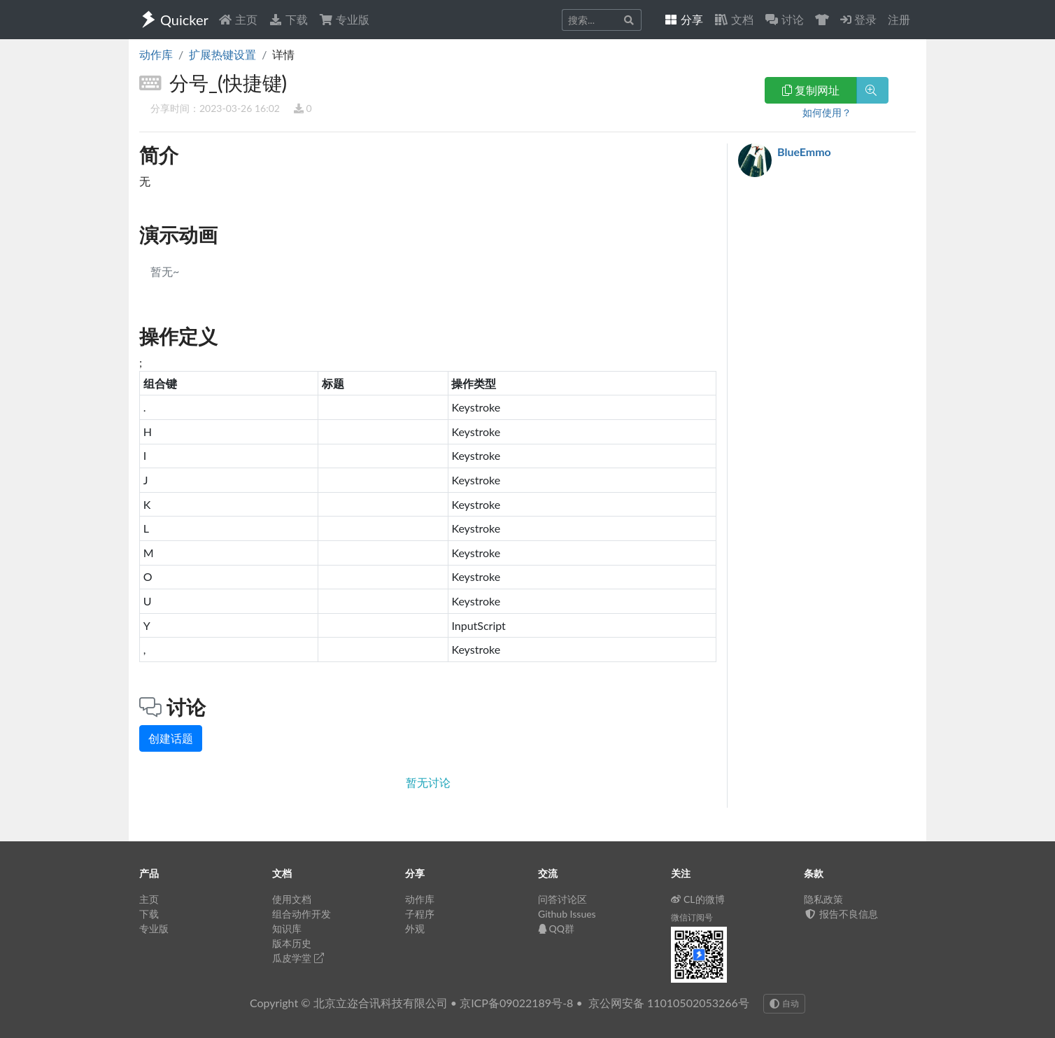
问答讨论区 (562, 899)
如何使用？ (826, 112)
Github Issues (567, 914)
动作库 (156, 54)
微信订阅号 (692, 917)
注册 (899, 19)
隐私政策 (823, 899)
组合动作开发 (301, 914)
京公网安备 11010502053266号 (668, 1002)
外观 (415, 928)
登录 (858, 19)
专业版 (344, 19)
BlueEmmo (804, 151)
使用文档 (291, 899)
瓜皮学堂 (298, 958)
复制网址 (811, 90)
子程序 (419, 914)
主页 (237, 19)
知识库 (287, 928)
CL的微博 (698, 899)
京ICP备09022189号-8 (516, 1002)
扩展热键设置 (222, 54)
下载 (288, 19)
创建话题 (170, 738)
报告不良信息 (841, 914)
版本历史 (291, 943)
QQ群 (556, 928)
